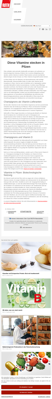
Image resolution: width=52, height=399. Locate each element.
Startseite (25, 211)
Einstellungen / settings (44, 396)
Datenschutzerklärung (7, 396)
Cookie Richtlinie (26, 25)
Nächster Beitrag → (40, 212)
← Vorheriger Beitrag (11, 212)
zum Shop (17, 4)
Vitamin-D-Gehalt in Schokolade (32, 168)
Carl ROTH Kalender (17, 15)
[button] (42, 26)
